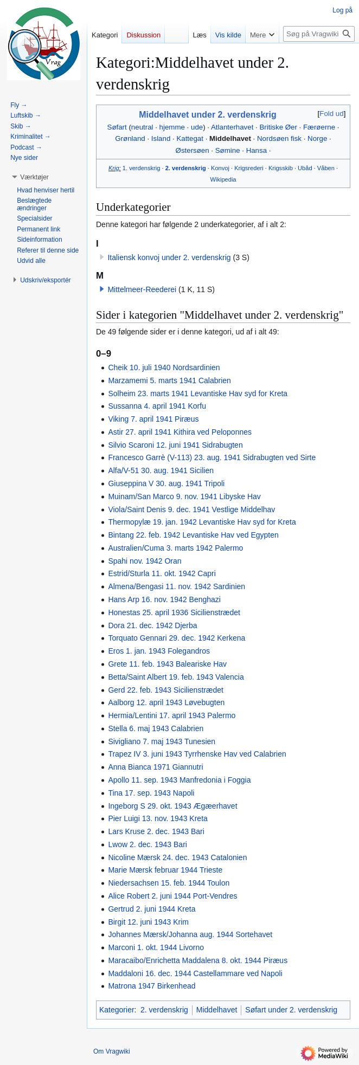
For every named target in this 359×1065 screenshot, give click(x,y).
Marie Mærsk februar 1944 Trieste (165, 870)
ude (197, 127)
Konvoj (220, 168)
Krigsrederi (249, 168)
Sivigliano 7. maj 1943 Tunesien (161, 741)
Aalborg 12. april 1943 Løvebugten (166, 702)
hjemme (172, 127)
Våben (326, 168)
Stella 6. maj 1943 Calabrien (155, 728)
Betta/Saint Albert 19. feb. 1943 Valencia (175, 677)
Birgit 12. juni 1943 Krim (148, 922)
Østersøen (192, 150)
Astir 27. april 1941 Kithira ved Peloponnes (180, 432)
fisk (296, 138)
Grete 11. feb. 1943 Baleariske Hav (167, 664)
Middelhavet (230, 138)
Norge (317, 138)
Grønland (130, 138)
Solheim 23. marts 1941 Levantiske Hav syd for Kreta (197, 393)
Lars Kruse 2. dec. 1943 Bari (156, 831)
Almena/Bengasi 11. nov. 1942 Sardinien (176, 586)
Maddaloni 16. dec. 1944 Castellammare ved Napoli (195, 973)
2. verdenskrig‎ (185, 168)
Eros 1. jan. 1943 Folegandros (159, 651)
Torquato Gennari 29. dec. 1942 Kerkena (176, 638)
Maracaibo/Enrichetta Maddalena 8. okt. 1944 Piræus (197, 960)
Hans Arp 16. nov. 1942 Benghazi (164, 599)
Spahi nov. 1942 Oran (144, 561)
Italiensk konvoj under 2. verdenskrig (168, 257)
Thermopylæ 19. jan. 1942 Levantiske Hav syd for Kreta (202, 522)
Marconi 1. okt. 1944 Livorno (156, 947)
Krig (113, 168)
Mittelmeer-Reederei (141, 289)
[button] (102, 289)
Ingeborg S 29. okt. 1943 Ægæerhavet (172, 806)
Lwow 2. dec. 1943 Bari (147, 844)
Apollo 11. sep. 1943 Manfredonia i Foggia (179, 780)
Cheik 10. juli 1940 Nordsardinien (164, 367)
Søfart (117, 127)
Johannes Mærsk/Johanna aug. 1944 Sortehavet (190, 934)
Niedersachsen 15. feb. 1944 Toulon (168, 883)
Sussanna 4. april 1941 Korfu (157, 406)
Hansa (256, 150)
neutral (142, 127)
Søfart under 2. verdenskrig (291, 1009)
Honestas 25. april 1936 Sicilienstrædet (174, 612)
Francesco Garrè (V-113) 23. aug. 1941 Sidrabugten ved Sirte (212, 457)
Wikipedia (223, 179)
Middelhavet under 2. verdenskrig (208, 114)
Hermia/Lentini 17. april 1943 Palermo (171, 715)
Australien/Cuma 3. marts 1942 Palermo (175, 548)
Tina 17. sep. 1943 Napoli (151, 793)
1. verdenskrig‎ (142, 168)
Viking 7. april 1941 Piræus (153, 419)
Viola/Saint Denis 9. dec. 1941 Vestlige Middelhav (191, 509)
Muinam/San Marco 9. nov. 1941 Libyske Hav (184, 496)
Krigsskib (280, 168)
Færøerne (319, 127)
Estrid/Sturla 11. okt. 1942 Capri (161, 573)
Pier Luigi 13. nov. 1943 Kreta (157, 818)
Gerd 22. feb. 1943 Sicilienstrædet (165, 690)
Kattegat (189, 138)
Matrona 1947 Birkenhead (151, 986)
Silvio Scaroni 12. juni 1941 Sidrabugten (175, 445)
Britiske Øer (278, 127)
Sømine (227, 150)
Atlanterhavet (232, 127)
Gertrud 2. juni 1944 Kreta (151, 909)
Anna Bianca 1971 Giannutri (155, 767)
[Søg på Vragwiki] (319, 34)
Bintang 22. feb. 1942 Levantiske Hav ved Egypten (193, 535)
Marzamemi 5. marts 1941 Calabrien (169, 380)
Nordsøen (273, 138)
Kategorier (116, 1009)
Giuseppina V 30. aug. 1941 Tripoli (166, 483)
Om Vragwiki (111, 1051)
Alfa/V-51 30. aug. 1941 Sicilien (161, 470)
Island (160, 138)
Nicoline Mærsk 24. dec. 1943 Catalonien (177, 857)
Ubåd (305, 168)
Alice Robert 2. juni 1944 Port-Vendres (172, 896)
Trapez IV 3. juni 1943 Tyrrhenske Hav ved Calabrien (197, 754)
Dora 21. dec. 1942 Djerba (152, 625)
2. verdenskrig (164, 1009)
